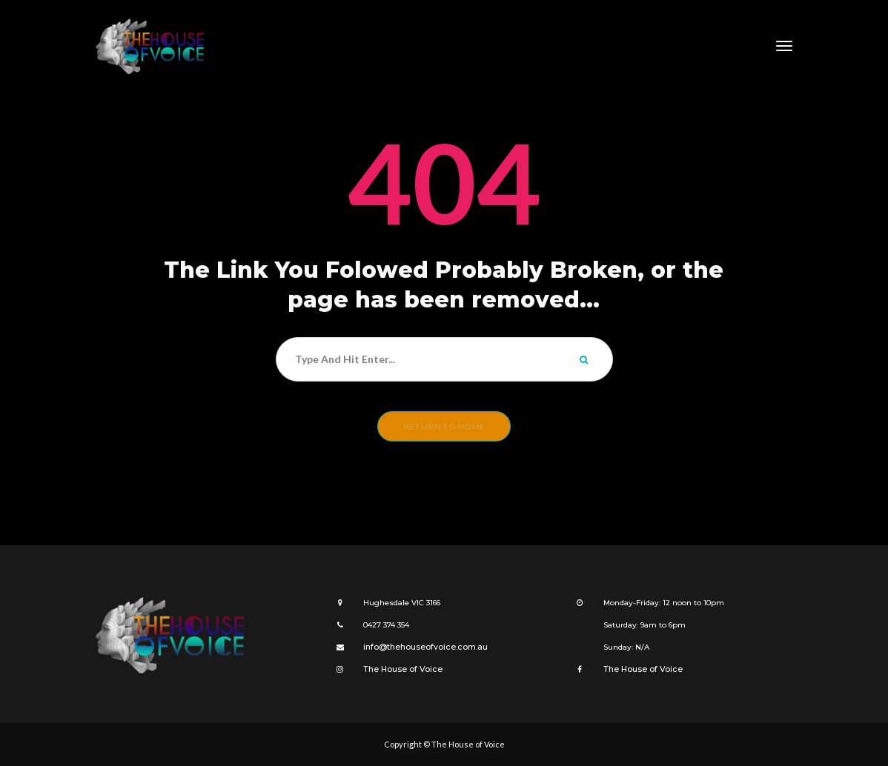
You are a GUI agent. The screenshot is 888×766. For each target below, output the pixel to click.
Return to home (444, 426)
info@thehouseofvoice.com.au (420, 647)
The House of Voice (398, 669)
